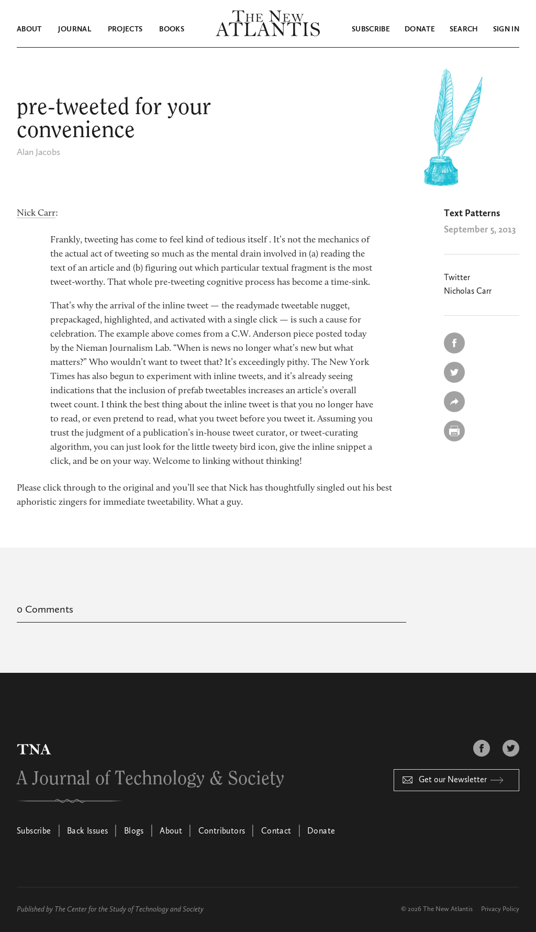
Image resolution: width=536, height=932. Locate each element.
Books (171, 29)
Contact (276, 831)
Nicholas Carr (468, 291)
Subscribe (371, 29)
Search (464, 29)
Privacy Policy (500, 909)
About (29, 29)
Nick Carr (36, 213)
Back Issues (87, 831)
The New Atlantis (448, 909)
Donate (420, 29)
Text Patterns (472, 213)
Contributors (221, 831)
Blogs (134, 831)
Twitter (457, 278)
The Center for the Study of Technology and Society (129, 909)
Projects (125, 29)
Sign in (506, 29)
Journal (74, 29)
